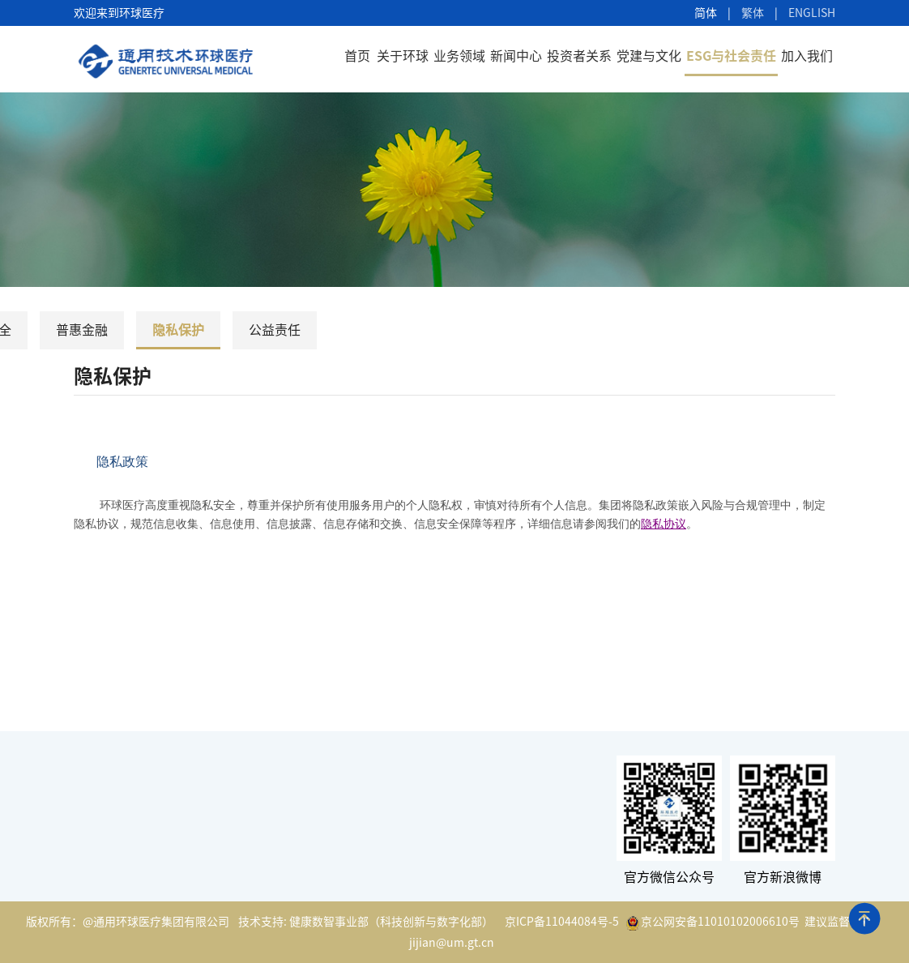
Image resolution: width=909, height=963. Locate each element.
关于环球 (403, 55)
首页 (357, 55)
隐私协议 (663, 524)
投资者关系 (579, 55)
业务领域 (459, 55)
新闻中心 (516, 55)
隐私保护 (178, 329)
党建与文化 (649, 55)
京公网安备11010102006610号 (713, 923)
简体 (705, 13)
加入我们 (807, 55)
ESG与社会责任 (731, 55)
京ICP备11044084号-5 (562, 921)
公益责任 (275, 329)
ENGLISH (811, 13)
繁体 (752, 13)
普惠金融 (82, 329)
